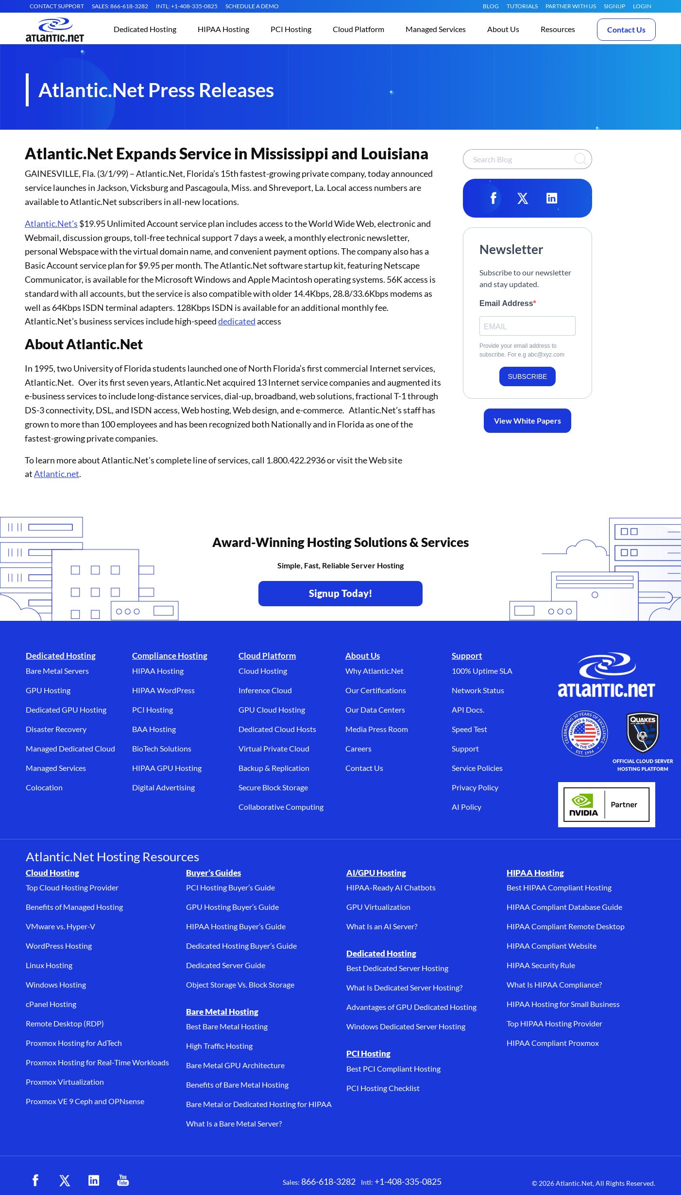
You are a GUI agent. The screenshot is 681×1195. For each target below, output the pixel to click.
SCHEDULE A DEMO (252, 6)
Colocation (44, 787)
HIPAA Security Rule (541, 965)
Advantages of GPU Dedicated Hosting (411, 1006)
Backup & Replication (273, 767)
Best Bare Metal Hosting (227, 1026)
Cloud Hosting (262, 670)
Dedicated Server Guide (225, 965)
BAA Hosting (154, 729)
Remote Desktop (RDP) (65, 1023)
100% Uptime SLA (482, 670)
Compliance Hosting (169, 655)
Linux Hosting (49, 965)
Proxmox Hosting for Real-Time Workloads (97, 1062)
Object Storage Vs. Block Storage (240, 984)
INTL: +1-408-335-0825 (187, 6)
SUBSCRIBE (527, 376)
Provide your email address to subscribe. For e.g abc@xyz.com (521, 350)
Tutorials (522, 6)
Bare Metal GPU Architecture (235, 1065)
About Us (362, 655)
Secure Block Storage (273, 787)
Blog (491, 6)
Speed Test (469, 729)
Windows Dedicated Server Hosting (405, 1026)
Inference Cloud (265, 690)
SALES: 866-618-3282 (120, 6)
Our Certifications (375, 690)
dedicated (236, 321)
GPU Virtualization (378, 906)
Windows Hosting (56, 984)
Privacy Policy (475, 787)
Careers (358, 748)
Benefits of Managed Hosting (74, 906)
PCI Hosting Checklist (383, 1088)
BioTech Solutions (161, 748)
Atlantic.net (56, 473)
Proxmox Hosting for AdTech (74, 1042)
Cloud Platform (267, 655)
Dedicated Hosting (61, 655)
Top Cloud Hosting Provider (72, 887)
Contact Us (626, 29)
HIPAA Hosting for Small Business (563, 1003)
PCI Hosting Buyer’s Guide (230, 887)
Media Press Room (376, 729)
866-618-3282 (328, 1181)
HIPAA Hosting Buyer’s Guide (236, 926)
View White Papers (527, 420)
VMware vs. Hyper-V (60, 926)
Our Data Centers (375, 709)
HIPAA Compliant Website (551, 945)
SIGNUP (614, 6)
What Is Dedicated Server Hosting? (404, 987)
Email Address (506, 303)
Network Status (478, 690)
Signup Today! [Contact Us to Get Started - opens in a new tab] (341, 593)
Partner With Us (570, 6)
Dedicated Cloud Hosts (277, 729)
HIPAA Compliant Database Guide (564, 906)
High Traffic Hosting (219, 1045)
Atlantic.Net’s (51, 223)
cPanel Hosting (51, 1003)
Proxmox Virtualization (65, 1081)
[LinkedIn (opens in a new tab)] (93, 1180)
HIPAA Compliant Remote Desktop (566, 926)
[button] (145, 30)
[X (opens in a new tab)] (64, 1180)
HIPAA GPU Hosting (167, 767)
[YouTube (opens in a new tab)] (123, 1180)
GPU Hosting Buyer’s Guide (232, 906)
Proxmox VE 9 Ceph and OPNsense (85, 1101)
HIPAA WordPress (163, 690)
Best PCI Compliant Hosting (393, 1068)
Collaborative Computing (280, 806)
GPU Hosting (48, 690)
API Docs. (468, 709)
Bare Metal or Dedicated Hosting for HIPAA (259, 1104)
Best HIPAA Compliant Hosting (559, 887)
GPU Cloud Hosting (271, 709)
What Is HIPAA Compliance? (554, 984)
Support (467, 655)
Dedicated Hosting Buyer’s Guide (241, 945)
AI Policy (466, 806)
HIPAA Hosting (158, 670)
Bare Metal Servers (57, 670)
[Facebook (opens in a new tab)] (35, 1180)
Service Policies (477, 767)
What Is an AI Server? (381, 926)
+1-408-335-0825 (408, 1181)
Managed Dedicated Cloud (70, 748)
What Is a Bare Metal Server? (234, 1123)
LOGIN (642, 6)
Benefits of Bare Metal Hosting (237, 1084)
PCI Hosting (152, 709)
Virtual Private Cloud (273, 748)
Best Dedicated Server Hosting (397, 968)
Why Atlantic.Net (374, 670)
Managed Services (56, 767)
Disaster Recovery (56, 729)
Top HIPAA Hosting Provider (554, 1023)
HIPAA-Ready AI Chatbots (391, 887)
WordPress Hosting (59, 945)
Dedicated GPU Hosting (66, 709)
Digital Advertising (163, 787)
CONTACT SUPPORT (57, 6)
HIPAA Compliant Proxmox (553, 1042)
